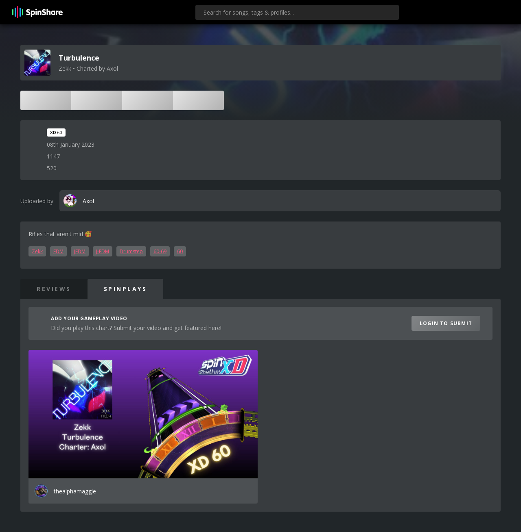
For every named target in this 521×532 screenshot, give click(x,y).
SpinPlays (125, 289)
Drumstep (131, 251)
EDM (58, 251)
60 (180, 251)
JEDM (79, 251)
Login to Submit (446, 323)
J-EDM (102, 251)
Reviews (54, 289)
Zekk (37, 251)
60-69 (159, 251)
